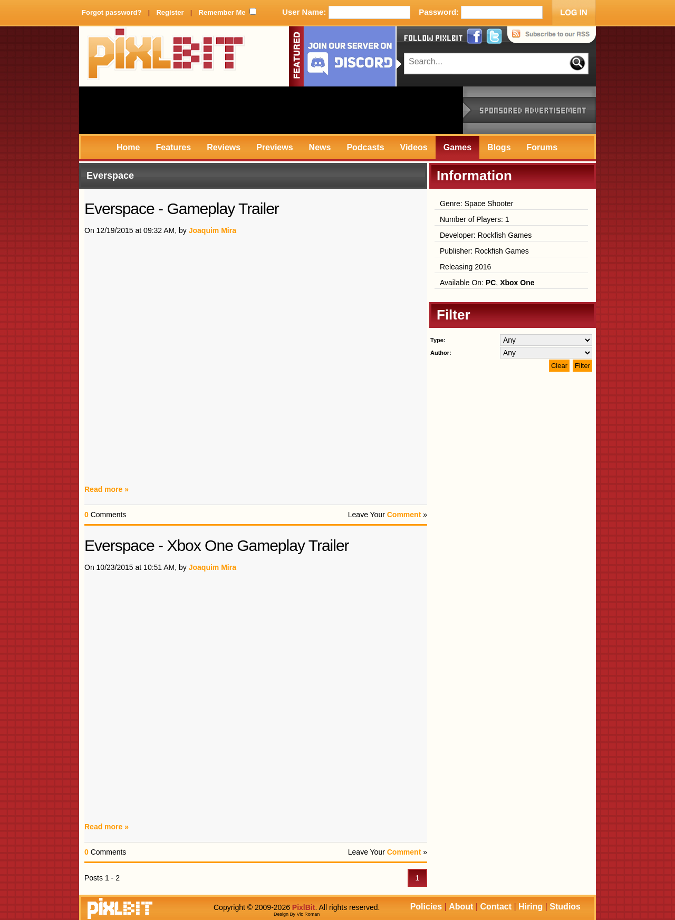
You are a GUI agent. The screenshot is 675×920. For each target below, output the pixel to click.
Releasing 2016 (465, 267)
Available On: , (487, 282)
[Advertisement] (271, 110)
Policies (426, 906)
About (461, 906)
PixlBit (166, 56)
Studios (565, 906)
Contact (496, 906)
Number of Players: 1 (474, 219)
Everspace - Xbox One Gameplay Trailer (216, 545)
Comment (404, 514)
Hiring (530, 906)
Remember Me (222, 12)
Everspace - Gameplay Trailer (181, 208)
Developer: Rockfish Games (486, 235)
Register (170, 12)
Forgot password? (111, 12)
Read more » (106, 489)
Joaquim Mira (212, 230)
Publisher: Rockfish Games (484, 251)
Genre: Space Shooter (476, 203)
